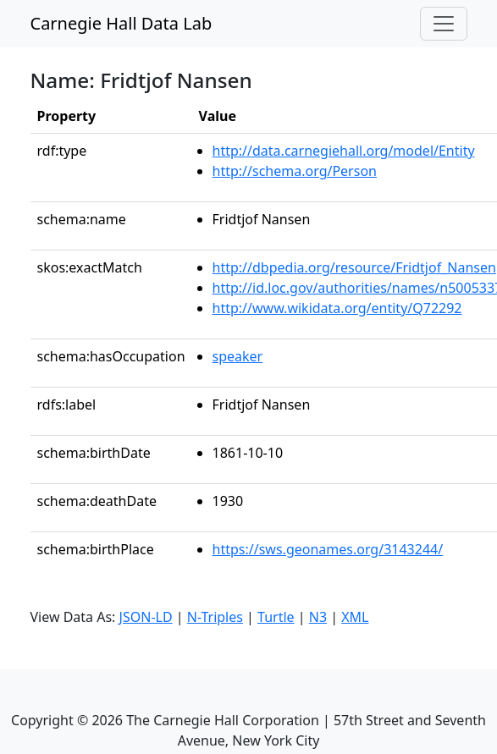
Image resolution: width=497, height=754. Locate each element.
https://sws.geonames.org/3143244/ (328, 549)
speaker (238, 356)
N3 (318, 617)
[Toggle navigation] (443, 24)
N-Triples (215, 617)
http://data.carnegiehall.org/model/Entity (344, 150)
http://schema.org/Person (295, 171)
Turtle (276, 617)
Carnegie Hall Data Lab (121, 23)
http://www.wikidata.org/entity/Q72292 (337, 308)
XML (354, 617)
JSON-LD (146, 617)
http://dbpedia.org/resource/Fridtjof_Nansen (354, 267)
